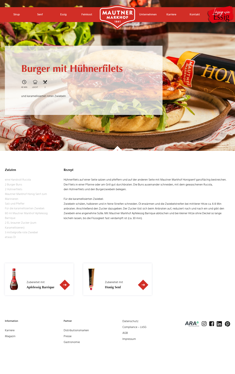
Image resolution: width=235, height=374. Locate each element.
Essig (63, 14)
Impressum (129, 339)
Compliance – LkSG (134, 327)
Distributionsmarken (76, 330)
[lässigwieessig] (220, 15)
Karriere (171, 14)
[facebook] (211, 323)
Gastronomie (72, 342)
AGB (125, 333)
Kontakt (195, 14)
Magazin (10, 336)
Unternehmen (148, 14)
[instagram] (204, 323)
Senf (40, 14)
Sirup (16, 14)
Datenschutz (130, 321)
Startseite (117, 12)
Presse (67, 336)
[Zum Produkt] (65, 285)
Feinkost (86, 14)
